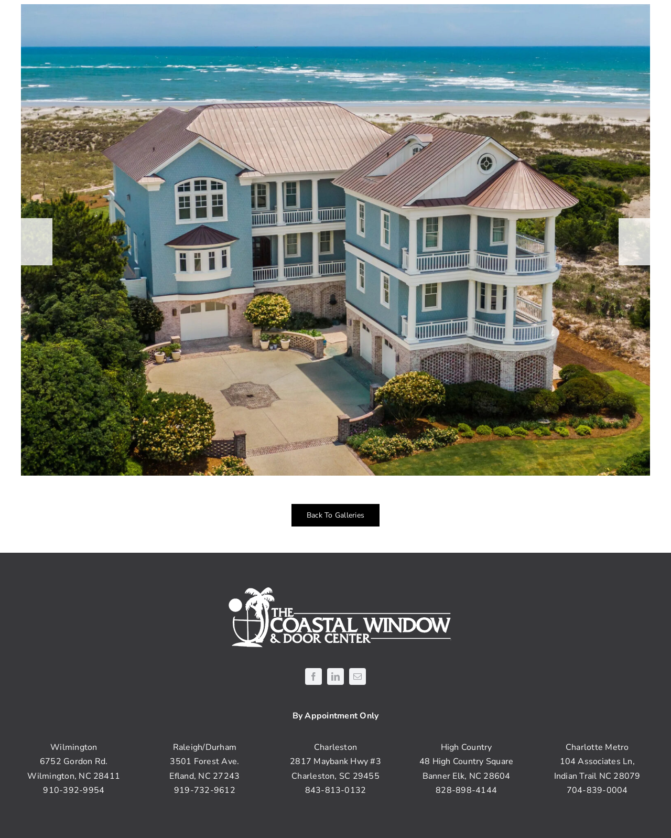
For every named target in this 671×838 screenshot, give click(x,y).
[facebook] (313, 676)
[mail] (357, 676)
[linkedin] (335, 676)
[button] (36, 241)
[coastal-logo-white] (335, 588)
